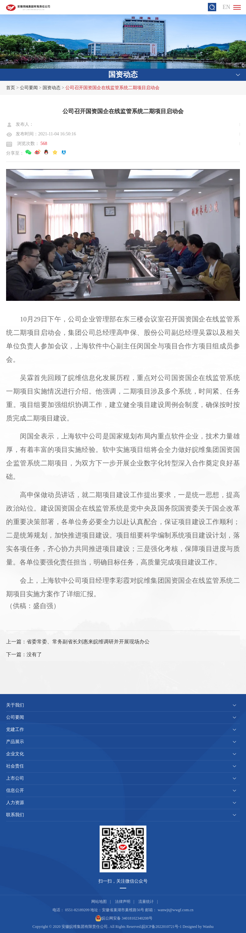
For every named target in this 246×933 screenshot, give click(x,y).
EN (226, 7)
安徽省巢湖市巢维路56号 (123, 910)
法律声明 (122, 901)
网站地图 (99, 901)
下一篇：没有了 (24, 654)
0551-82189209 (77, 910)
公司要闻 (29, 87)
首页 (10, 87)
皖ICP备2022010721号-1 (162, 926)
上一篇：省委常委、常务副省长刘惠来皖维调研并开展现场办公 (78, 641)
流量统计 (146, 901)
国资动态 (52, 87)
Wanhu (208, 926)
